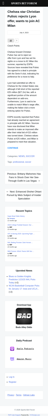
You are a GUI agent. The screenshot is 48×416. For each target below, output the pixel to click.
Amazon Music (21, 359)
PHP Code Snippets (14, 415)
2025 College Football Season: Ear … (20, 225)
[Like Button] (11, 40)
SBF (10, 227)
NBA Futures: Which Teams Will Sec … (21, 251)
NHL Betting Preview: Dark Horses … (20, 242)
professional (18, 162)
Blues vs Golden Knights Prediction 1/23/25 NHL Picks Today (22, 279)
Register (13, 382)
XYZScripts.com (35, 415)
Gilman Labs (29, 395)
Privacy (11, 395)
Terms (19, 395)
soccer (28, 162)
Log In (11, 377)
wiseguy (12, 218)
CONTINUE (13, 148)
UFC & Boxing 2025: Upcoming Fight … (21, 234)
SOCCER (30, 156)
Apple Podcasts (22, 349)
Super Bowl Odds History (16, 216)
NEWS (22, 156)
